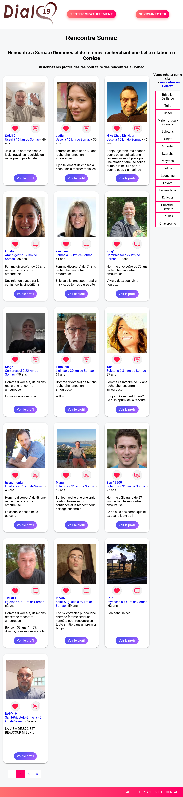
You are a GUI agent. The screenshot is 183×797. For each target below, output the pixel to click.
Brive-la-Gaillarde (168, 96)
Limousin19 (64, 367)
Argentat (168, 146)
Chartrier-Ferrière (167, 207)
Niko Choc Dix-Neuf (120, 136)
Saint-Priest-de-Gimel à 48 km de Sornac (23, 719)
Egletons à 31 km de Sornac (126, 371)
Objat (168, 139)
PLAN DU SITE (153, 792)
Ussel (168, 113)
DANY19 (11, 714)
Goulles (167, 216)
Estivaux (168, 198)
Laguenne (168, 176)
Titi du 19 (11, 598)
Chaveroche (167, 223)
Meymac (168, 161)
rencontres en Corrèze (170, 84)
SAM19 (10, 136)
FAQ (127, 792)
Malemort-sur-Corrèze (168, 122)
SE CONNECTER (152, 14)
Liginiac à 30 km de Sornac (75, 371)
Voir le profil (25, 178)
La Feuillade (167, 190)
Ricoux (60, 598)
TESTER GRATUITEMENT (91, 14)
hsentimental (14, 482)
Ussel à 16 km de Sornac (22, 139)
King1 (111, 251)
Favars (167, 183)
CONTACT (173, 792)
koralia (9, 251)
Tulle (167, 106)
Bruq (110, 598)
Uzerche (167, 154)
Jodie (60, 136)
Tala (110, 367)
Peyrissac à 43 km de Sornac (127, 602)
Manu (60, 482)
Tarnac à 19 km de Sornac (74, 255)
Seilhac (168, 168)
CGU (136, 792)
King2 (9, 367)
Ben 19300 (114, 482)
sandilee (62, 251)
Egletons (168, 131)
